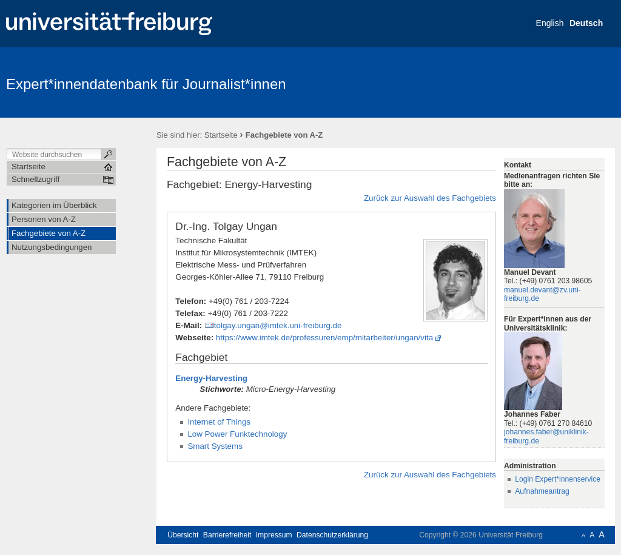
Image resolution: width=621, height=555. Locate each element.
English (550, 23)
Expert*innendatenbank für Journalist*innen (146, 84)
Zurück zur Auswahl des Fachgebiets (430, 198)
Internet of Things (218, 421)
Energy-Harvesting (211, 378)
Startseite (221, 135)
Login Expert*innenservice (557, 479)
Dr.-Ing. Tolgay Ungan (226, 226)
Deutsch (586, 23)
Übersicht (182, 535)
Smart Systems (214, 446)
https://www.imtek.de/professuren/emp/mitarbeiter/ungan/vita (324, 337)
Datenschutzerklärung (332, 535)
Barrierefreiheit (227, 535)
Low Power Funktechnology (237, 434)
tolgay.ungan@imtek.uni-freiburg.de (278, 325)
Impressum (274, 535)
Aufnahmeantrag (542, 491)
